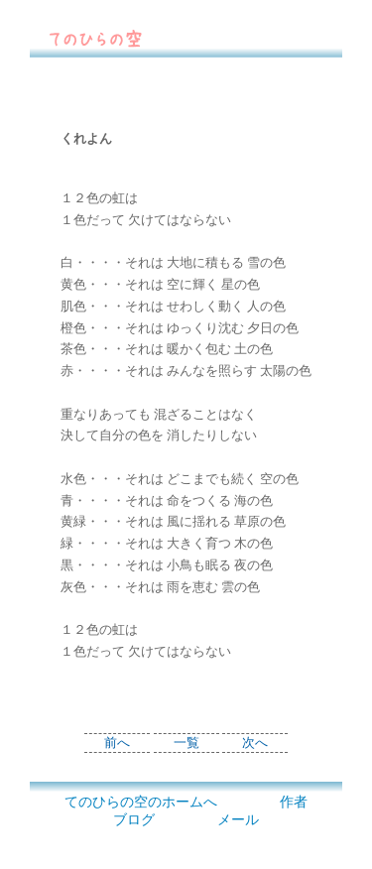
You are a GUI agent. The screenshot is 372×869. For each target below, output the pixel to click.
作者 (294, 802)
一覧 (186, 743)
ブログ (134, 819)
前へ (117, 743)
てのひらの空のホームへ (140, 802)
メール (238, 819)
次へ (255, 743)
